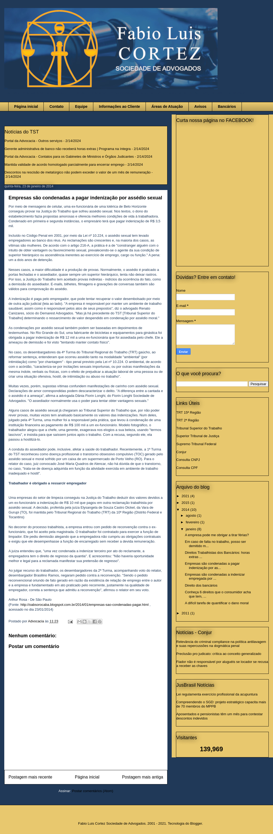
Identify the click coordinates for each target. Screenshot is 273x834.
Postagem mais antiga (142, 777)
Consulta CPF (187, 468)
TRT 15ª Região (188, 412)
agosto (191, 515)
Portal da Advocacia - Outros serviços (33, 141)
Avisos (200, 106)
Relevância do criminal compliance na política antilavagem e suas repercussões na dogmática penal (221, 644)
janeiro (191, 529)
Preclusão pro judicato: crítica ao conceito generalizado (218, 654)
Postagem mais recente (30, 777)
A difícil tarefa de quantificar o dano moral (216, 603)
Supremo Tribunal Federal (196, 444)
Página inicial (26, 106)
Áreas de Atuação (167, 106)
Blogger (196, 823)
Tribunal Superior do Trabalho (199, 428)
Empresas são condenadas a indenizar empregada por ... (215, 576)
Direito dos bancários (201, 585)
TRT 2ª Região (187, 420)
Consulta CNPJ (188, 460)
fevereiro (193, 522)
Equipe (81, 106)
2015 (186, 503)
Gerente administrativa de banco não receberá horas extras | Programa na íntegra (68, 149)
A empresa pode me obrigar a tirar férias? (217, 535)
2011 (186, 613)
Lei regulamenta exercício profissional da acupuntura (217, 694)
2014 (186, 510)
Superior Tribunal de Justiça (197, 436)
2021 (186, 496)
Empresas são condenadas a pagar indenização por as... (212, 566)
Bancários (227, 106)
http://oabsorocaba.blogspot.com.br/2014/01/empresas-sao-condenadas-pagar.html (85, 605)
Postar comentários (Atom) (92, 791)
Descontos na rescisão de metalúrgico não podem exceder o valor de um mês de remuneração (78, 172)
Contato (56, 106)
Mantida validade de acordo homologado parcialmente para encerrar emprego (65, 165)
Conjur (181, 452)
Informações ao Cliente (119, 106)
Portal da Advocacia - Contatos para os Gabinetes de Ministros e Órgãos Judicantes (69, 157)
